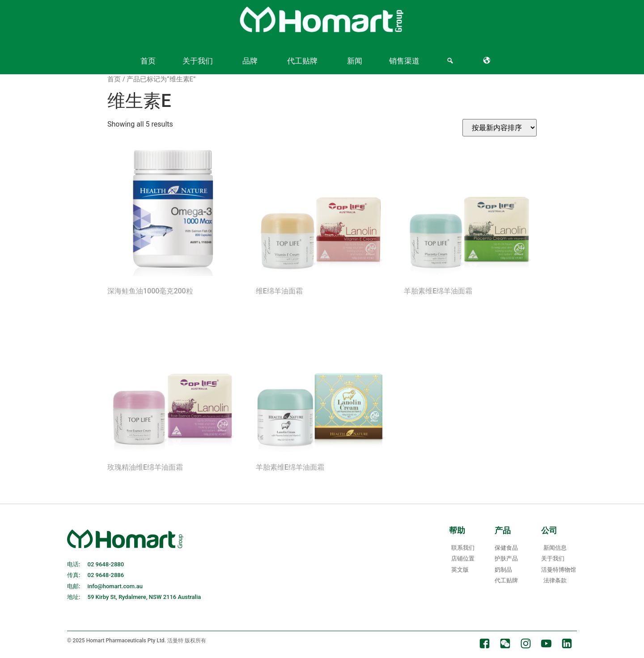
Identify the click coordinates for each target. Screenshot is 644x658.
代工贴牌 (302, 60)
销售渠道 (404, 60)
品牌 (250, 60)
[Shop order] (499, 127)
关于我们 (197, 60)
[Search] (451, 60)
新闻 (354, 60)
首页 (148, 60)
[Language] (488, 60)
